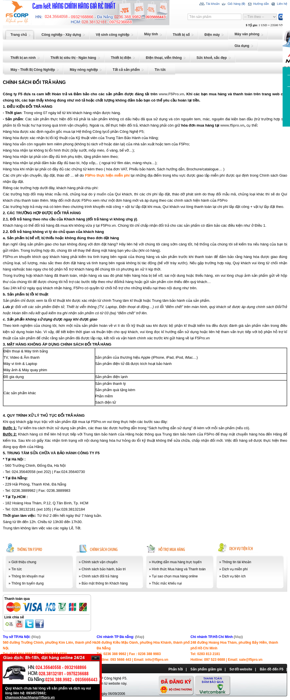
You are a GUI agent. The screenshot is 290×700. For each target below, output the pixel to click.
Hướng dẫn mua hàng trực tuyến (177, 562)
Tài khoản (209, 4)
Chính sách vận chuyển (99, 562)
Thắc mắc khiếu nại (167, 583)
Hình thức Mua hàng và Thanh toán (179, 569)
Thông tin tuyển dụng (27, 583)
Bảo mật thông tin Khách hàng (105, 583)
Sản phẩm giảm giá (206, 669)
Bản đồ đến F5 (271, 669)
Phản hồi (175, 669)
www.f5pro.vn (232, 125)
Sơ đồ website (240, 669)
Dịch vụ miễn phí (235, 569)
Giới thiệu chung (23, 562)
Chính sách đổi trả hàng (100, 576)
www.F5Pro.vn (171, 94)
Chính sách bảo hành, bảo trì (104, 569)
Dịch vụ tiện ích (234, 576)
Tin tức (16, 569)
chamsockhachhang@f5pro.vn (30, 697)
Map (36, 637)
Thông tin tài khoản (236, 562)
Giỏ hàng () (233, 4)
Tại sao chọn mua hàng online (175, 576)
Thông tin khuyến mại (27, 576)
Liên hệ (278, 4)
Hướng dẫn (257, 4)
